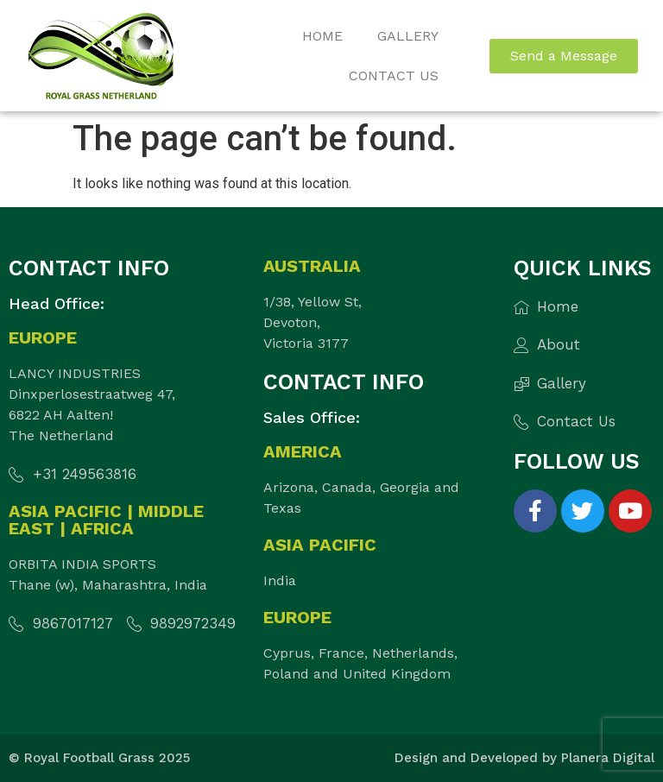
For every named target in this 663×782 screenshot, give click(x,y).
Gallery (408, 36)
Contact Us (394, 75)
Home (322, 36)
